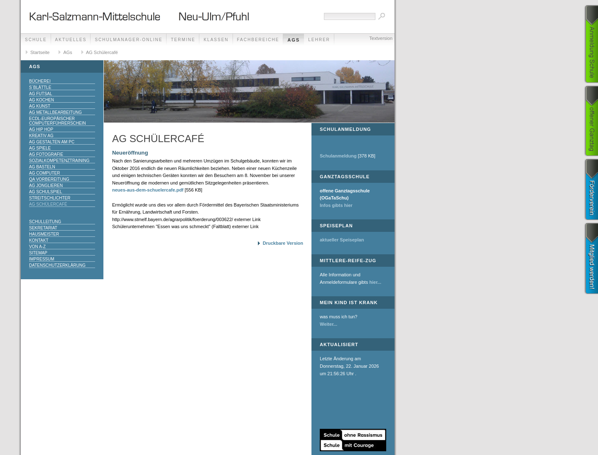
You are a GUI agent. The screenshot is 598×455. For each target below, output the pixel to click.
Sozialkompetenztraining (59, 160)
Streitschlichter (49, 198)
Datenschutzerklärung (57, 265)
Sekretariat (43, 228)
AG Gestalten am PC (51, 142)
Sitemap (38, 253)
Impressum (41, 259)
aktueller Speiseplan (342, 239)
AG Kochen (41, 100)
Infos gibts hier (336, 205)
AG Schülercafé (102, 52)
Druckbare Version (283, 243)
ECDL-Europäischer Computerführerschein (57, 120)
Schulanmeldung (338, 155)
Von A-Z (37, 246)
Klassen (215, 39)
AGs (293, 39)
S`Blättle (40, 87)
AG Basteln (42, 167)
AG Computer (44, 173)
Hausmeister (44, 234)
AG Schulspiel (45, 191)
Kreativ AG (41, 135)
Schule (36, 39)
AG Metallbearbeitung (55, 112)
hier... (375, 282)
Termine (183, 39)
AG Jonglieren (46, 185)
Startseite (39, 52)
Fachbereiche (258, 39)
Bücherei (40, 81)
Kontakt (38, 240)
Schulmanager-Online (128, 39)
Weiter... (328, 324)
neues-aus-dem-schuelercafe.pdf (148, 189)
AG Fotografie (46, 154)
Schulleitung (45, 221)
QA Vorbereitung (49, 179)
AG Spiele (40, 148)
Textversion (380, 38)
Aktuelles (71, 39)
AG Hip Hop (41, 129)
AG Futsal (40, 93)
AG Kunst (39, 106)
